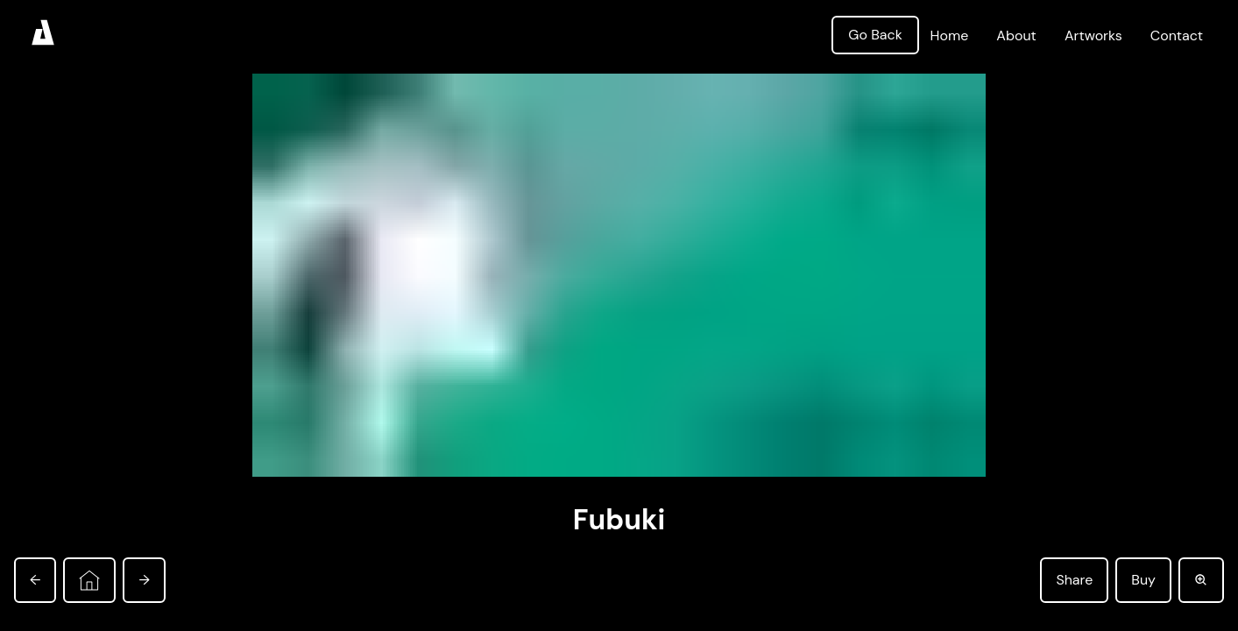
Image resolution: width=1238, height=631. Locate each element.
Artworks (1093, 35)
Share (1074, 580)
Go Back (875, 34)
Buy (1143, 580)
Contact (1176, 35)
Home (949, 35)
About (1016, 35)
